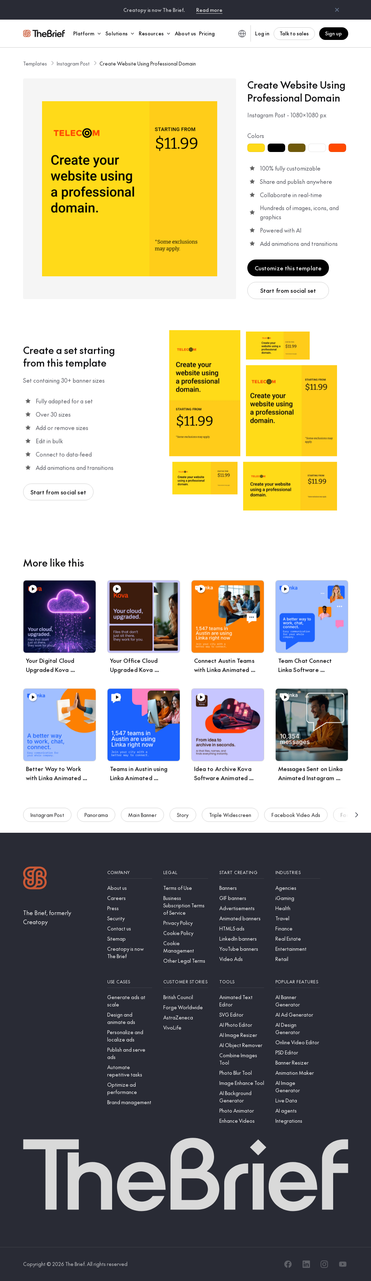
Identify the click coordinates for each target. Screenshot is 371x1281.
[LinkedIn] (306, 1264)
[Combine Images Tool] (241, 1059)
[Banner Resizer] (297, 1062)
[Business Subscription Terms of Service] (185, 905)
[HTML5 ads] (241, 928)
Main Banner (142, 816)
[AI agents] (297, 1110)
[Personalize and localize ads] (129, 1036)
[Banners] (241, 888)
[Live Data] (297, 1100)
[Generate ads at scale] (129, 1000)
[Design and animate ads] (129, 1018)
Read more (209, 9)
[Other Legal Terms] (185, 960)
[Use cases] (129, 982)
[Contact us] (129, 928)
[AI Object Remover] (241, 1045)
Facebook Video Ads (296, 816)
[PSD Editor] (297, 1052)
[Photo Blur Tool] (241, 1072)
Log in (262, 33)
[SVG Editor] (241, 1014)
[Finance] (297, 928)
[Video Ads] (241, 959)
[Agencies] (297, 888)
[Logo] (35, 878)
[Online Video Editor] (297, 1042)
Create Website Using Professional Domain (147, 63)
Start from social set (288, 290)
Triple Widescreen (230, 816)
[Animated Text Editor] (241, 1000)
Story (183, 816)
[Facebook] (288, 1264)
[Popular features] (297, 982)
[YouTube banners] (241, 949)
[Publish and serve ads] (129, 1053)
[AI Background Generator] (241, 1096)
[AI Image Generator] (297, 1086)
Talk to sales (294, 33)
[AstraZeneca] (185, 1017)
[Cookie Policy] (185, 933)
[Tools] (241, 982)
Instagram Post (73, 63)
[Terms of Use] (185, 888)
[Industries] (297, 872)
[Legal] (185, 872)
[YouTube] (342, 1264)
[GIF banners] (241, 898)
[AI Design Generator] (297, 1028)
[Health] (297, 908)
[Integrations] (297, 1120)
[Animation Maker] (297, 1072)
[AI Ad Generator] (297, 1014)
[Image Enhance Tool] (241, 1083)
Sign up (333, 33)
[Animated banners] (241, 918)
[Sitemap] (129, 938)
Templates (35, 63)
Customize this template (288, 268)
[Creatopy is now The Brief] (129, 952)
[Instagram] (324, 1264)
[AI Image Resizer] (241, 1035)
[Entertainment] (297, 949)
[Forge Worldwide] (185, 1007)
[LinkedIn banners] (241, 938)
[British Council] (185, 997)
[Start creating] (241, 872)
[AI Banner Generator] (297, 1000)
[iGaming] (297, 898)
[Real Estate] (297, 938)
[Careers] (129, 898)
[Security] (129, 918)
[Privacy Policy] (185, 923)
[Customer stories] (185, 982)
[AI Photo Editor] (241, 1025)
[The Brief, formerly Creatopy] (59, 917)
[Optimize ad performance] (129, 1088)
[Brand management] (129, 1102)
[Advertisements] (241, 908)
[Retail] (297, 959)
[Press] (129, 908)
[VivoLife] (185, 1027)
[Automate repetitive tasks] (129, 1071)
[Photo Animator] (241, 1110)
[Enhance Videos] (241, 1120)
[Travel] (297, 918)
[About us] (129, 888)
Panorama (96, 816)
